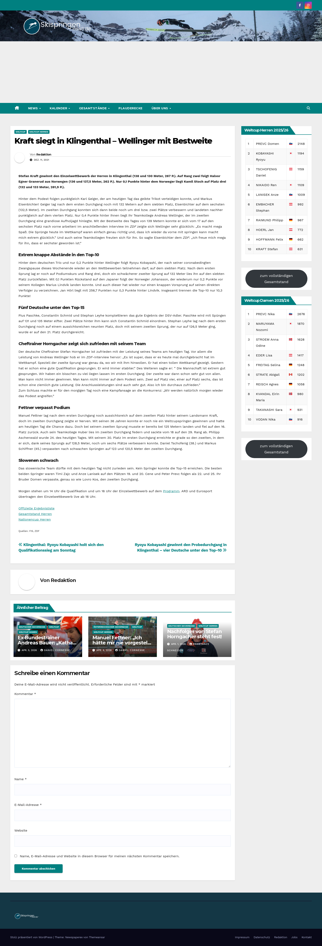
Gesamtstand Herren (35, 514)
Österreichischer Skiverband (111, 627)
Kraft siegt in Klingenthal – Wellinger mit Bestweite (113, 141)
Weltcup (20, 132)
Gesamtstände (93, 108)
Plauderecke (130, 108)
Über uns (160, 108)
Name (20, 779)
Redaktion (43, 154)
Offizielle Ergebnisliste (36, 508)
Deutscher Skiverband (32, 627)
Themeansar (97, 937)
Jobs (294, 937)
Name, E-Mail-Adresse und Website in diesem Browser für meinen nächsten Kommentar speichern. (99, 856)
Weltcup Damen (28, 632)
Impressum (242, 937)
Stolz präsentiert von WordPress (31, 937)
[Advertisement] (161, 72)
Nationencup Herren (34, 519)
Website (20, 830)
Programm (171, 491)
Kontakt (307, 937)
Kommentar (25, 694)
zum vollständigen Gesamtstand (276, 278)
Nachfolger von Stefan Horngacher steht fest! (194, 634)
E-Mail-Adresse (28, 805)
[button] (308, 108)
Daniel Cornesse (55, 650)
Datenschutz (262, 937)
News (33, 108)
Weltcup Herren (38, 132)
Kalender (59, 108)
